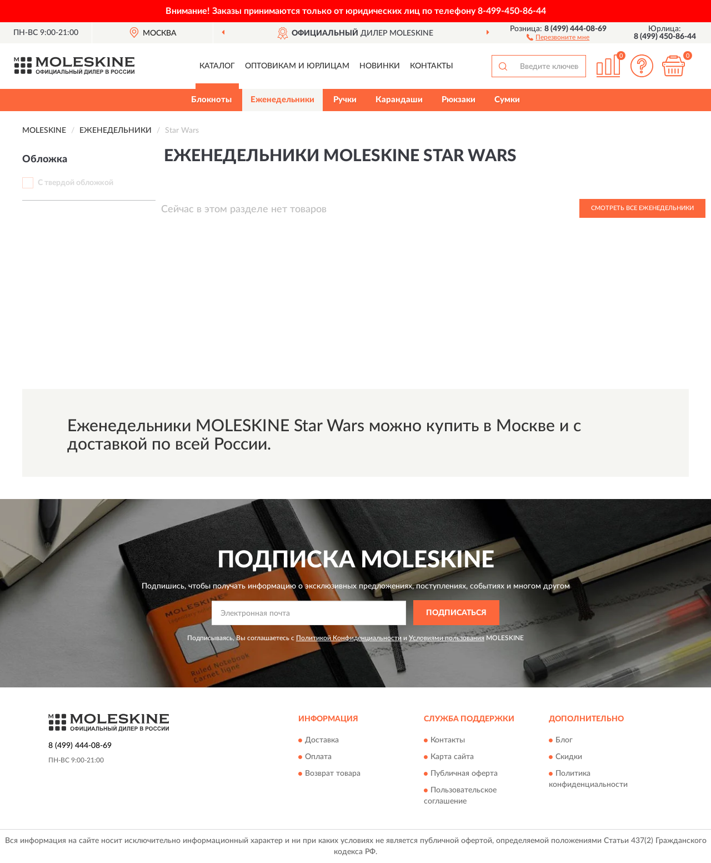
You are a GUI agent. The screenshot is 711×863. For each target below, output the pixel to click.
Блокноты (211, 100)
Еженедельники (282, 100)
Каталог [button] (217, 66)
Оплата (318, 757)
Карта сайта (452, 757)
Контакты (431, 66)
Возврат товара (332, 774)
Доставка (322, 741)
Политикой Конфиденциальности (349, 638)
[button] (558, 36)
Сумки (507, 100)
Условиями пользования (446, 638)
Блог (564, 741)
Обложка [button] (44, 159)
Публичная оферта (464, 774)
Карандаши (399, 100)
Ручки (345, 100)
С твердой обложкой (75, 183)
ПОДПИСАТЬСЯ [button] (456, 613)
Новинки (379, 66)
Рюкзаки (458, 100)
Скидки (568, 757)
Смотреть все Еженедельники (642, 208)
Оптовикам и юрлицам (297, 66)
